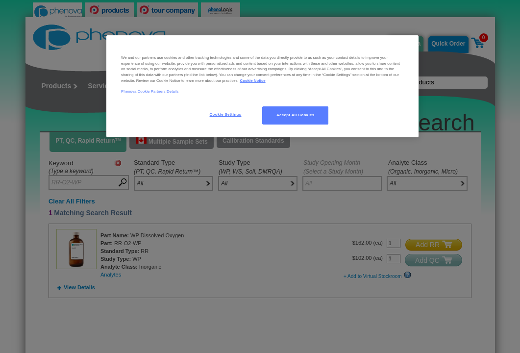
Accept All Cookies (295, 115)
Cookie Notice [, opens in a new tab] (253, 80)
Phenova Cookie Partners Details (150, 91)
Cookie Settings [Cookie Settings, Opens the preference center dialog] (226, 114)
